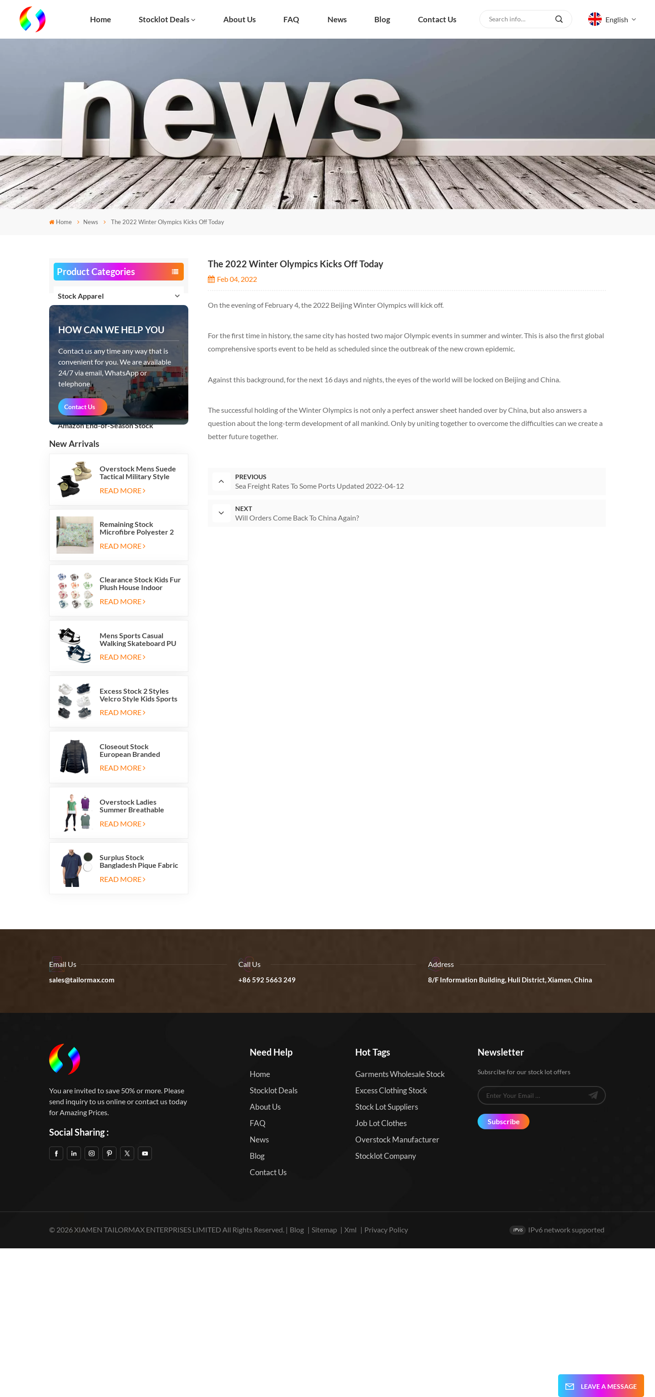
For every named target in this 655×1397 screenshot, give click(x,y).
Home (100, 19)
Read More (123, 639)
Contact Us (79, 555)
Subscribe (504, 1270)
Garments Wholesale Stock (400, 1222)
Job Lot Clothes (381, 1272)
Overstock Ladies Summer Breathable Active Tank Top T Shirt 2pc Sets (137, 954)
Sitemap (324, 1378)
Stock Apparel (81, 295)
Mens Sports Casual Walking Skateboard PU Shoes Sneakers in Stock (139, 788)
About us (239, 19)
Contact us (437, 19)
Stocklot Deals (164, 19)
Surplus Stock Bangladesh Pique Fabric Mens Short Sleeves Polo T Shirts (140, 1010)
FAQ (291, 19)
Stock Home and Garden (97, 382)
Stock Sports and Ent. (92, 404)
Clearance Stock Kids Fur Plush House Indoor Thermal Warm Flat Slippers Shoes (140, 732)
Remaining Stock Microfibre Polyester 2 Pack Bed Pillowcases (137, 676)
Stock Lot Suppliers (386, 1255)
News (337, 19)
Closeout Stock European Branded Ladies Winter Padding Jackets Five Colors (136, 898)
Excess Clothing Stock (391, 1239)
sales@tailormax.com (82, 1128)
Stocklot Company (385, 1304)
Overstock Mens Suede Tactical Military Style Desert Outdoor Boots (138, 621)
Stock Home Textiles (91, 360)
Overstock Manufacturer (397, 1288)
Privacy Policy (386, 1378)
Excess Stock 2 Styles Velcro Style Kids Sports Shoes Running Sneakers (139, 843)
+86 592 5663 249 (267, 1128)
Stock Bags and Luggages (97, 339)
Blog (382, 19)
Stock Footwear (83, 317)
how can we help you (111, 478)
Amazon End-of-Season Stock (105, 425)
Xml (350, 1378)
